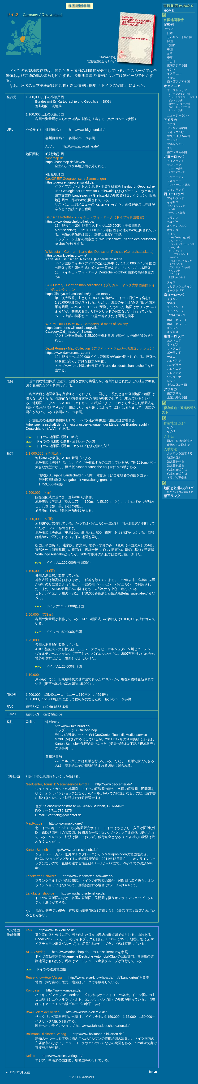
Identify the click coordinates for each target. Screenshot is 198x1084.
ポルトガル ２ (177, 324)
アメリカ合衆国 (177, 128)
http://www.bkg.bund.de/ (86, 130)
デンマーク (174, 164)
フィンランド (175, 189)
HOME (169, 11)
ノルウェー (174, 181)
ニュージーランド (178, 115)
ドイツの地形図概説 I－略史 (57, 437)
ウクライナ (174, 376)
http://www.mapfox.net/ (65, 823)
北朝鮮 (171, 45)
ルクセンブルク (177, 225)
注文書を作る (175, 461)
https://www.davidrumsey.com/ (67, 353)
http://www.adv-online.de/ (80, 146)
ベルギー (172, 221)
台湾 (170, 53)
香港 (170, 57)
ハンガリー (174, 364)
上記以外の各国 (177, 385)
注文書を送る (175, 465)
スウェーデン (175, 177)
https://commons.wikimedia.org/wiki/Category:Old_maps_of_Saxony (72, 329)
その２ (171, 431)
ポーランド (174, 352)
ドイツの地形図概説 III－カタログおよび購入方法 (73, 446)
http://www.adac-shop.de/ (70, 952)
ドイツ (171, 233)
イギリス (172, 202)
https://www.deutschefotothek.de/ (69, 221)
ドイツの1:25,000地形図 (64, 666)
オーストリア (175, 290)
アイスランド (175, 160)
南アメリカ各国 (177, 152)
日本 (170, 33)
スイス (171, 282)
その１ (171, 427)
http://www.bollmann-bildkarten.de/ (98, 1034)
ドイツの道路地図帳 (51, 969)
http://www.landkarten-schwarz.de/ (88, 876)
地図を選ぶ (174, 457)
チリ (170, 148)
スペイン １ (175, 307)
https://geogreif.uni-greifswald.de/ (69, 182)
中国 (170, 49)
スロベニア (174, 368)
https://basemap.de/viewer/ (65, 162)
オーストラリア (177, 90)
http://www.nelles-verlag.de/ (62, 1056)
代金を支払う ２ (177, 473)
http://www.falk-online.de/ (57, 930)
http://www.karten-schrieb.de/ (76, 850)
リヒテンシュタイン (180, 286)
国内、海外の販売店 (180, 441)
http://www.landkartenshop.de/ (83, 893)
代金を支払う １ (177, 469)
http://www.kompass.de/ (64, 990)
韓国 (170, 41)
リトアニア (174, 348)
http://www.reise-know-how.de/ (91, 977)
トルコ (171, 77)
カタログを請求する (180, 453)
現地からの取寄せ (178, 445)
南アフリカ (174, 393)
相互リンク (172, 496)
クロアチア (174, 372)
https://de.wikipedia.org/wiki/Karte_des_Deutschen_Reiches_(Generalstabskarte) (84, 257)
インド (171, 69)
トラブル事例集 (177, 477)
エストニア (174, 340)
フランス (172, 217)
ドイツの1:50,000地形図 (64, 632)
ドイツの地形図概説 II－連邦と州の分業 (65, 441)
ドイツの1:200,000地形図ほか (68, 562)
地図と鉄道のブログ (179, 488)
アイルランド (175, 198)
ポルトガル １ (177, 320)
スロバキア (174, 360)
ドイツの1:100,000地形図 (65, 606)
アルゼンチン (175, 144)
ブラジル (172, 140)
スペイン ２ (175, 311)
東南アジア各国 (177, 65)
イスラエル (174, 73)
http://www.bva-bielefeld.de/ (86, 1012)
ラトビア (172, 344)
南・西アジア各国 (178, 81)
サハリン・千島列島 (180, 37)
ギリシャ (172, 328)
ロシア (171, 381)
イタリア (172, 299)
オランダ (172, 229)
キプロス (172, 332)
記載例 (169, 24)
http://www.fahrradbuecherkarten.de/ (102, 1026)
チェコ (171, 356)
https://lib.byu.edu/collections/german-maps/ (77, 294)
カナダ (171, 124)
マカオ (171, 61)
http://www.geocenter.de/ (113, 784)
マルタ (171, 303)
